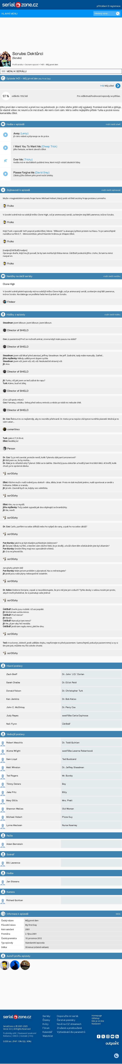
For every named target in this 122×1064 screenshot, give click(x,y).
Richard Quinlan (14, 900)
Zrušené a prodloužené (69, 1028)
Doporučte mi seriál (67, 1016)
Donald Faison (13, 690)
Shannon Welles (14, 808)
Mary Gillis (12, 800)
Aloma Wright (13, 750)
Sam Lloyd (11, 759)
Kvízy (46, 1024)
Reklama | (7, 1036)
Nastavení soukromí (27, 1033)
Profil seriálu (17, 64)
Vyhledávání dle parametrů (71, 1031)
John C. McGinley (15, 707)
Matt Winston (13, 767)
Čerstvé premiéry (66, 1020)
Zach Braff (11, 674)
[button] (61, 71)
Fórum (46, 1028)
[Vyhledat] (117, 13)
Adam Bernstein (14, 843)
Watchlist (48, 1035)
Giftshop (95, 1018)
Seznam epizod (31, 64)
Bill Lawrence (13, 862)
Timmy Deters (13, 783)
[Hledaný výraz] (106, 13)
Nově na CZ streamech (69, 1024)
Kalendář (47, 1031)
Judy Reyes (12, 715)
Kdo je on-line (98, 1021)
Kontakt (23, 1036)
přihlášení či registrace (108, 5)
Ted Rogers (12, 775)
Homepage (97, 1015)
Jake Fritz (11, 792)
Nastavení (96, 1023)
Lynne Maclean (14, 825)
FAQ (31, 1036)
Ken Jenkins (12, 698)
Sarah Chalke (13, 682)
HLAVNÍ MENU (9, 13)
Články (46, 1020)
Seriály (46, 1016)
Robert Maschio (14, 742)
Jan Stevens (12, 881)
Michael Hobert (14, 816)
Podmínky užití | (10, 1033)
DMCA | (16, 1036)
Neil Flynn (11, 723)
